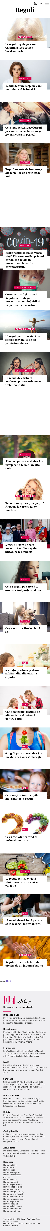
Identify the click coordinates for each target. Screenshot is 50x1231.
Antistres (25, 454)
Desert (15, 1120)
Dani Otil (13, 1037)
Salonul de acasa (31, 1056)
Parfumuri (23, 1051)
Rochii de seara (16, 1065)
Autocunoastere (25, 329)
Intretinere (8, 1101)
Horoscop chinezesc (12, 1174)
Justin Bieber (8, 1039)
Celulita (34, 1053)
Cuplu (41, 1018)
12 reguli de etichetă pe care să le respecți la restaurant (23, 922)
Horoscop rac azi (10, 1182)
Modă (6, 1062)
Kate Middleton (24, 1032)
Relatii (36, 1018)
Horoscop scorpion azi (13, 1194)
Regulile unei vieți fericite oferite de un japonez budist (24, 963)
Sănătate (8, 1078)
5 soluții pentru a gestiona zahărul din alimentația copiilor (22, 673)
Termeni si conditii (33, 1223)
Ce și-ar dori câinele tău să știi (22, 630)
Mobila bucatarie (10, 1134)
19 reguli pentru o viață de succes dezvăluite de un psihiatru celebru (22, 339)
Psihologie (25, 955)
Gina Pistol (40, 1037)
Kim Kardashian (38, 1032)
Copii (24, 663)
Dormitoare (17, 1136)
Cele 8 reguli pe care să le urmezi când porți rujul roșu (23, 588)
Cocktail (28, 1117)
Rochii (9, 1051)
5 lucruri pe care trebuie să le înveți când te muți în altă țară (24, 465)
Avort (35, 1087)
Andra (26, 1037)
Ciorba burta (27, 1122)
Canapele (7, 1136)
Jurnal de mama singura (13, 1139)
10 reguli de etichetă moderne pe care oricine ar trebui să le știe (23, 381)
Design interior (29, 1136)
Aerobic (16, 1101)
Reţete (6, 1112)
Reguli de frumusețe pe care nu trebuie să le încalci (23, 87)
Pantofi (22, 1067)
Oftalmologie (26, 1087)
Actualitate (25, 37)
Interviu (16, 1150)
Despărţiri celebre (21, 1153)
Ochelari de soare (28, 1070)
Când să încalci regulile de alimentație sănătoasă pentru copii (22, 715)
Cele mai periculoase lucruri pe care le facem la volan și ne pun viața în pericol (23, 131)
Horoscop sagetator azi (13, 1196)
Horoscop (8, 1161)
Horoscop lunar (10, 1179)
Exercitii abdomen (28, 1101)
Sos (30, 1115)
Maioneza (22, 1120)
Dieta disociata (23, 1103)
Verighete (15, 1070)
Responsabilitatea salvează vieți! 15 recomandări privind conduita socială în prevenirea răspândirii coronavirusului (24, 260)
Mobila (40, 1134)
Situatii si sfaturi (25, 371)
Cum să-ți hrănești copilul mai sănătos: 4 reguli (22, 796)
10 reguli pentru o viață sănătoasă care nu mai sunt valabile (23, 882)
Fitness (12, 1098)
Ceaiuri (14, 1082)
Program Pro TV (10, 1042)
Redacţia (6, 1226)
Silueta (33, 1103)
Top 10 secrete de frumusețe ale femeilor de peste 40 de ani (23, 172)
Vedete (25, 538)
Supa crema (38, 1117)
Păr (4, 1051)
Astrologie (7, 1177)
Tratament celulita (16, 1056)
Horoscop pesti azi (11, 1201)
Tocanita (20, 1117)
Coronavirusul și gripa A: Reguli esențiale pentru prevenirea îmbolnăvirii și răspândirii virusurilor (22, 300)
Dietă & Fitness (11, 1095)
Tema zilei (25, 120)
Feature (25, 162)
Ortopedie (17, 1089)
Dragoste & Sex (11, 1014)
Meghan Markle (10, 1032)
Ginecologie (38, 1082)
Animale (25, 621)
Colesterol (20, 1084)
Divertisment (10, 1028)
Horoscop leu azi (10, 1203)
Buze (28, 1053)
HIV (10, 1089)
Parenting (41, 1136)
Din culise (7, 1150)
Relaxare (31, 1098)
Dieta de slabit (9, 1103)
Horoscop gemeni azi (12, 1184)
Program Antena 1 (26, 1042)
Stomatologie (9, 1084)
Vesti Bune (34, 1153)
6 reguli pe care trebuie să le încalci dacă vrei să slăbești (23, 755)
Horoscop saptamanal (12, 1211)
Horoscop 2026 (10, 1165)
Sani (5, 1053)
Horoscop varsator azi (12, 1199)
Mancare (7, 1115)
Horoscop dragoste (11, 1172)
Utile (25, 913)
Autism (16, 1141)
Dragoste (7, 1018)
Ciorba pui (16, 1122)
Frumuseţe (25, 79)
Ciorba (20, 1115)
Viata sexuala (26, 1018)
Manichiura (12, 1053)
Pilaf (29, 1120)
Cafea (41, 1115)
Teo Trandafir (21, 1034)
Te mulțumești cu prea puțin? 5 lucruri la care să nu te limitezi (24, 506)
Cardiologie (15, 1087)
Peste (26, 1115)
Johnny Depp (9, 1034)
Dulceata (12, 1117)
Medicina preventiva (25, 287)
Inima (19, 1082)
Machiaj (25, 579)
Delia (32, 1037)
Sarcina (6, 1082)
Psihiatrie (26, 1089)
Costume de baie (10, 1067)
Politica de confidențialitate (13, 1223)
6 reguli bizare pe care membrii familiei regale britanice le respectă (21, 548)
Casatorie (13, 1020)
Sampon (21, 1053)
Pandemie (10, 1156)
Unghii (16, 1051)
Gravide (28, 1139)
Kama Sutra (27, 1020)
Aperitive (7, 1120)
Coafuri (32, 1051)
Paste (14, 1115)
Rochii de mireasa (31, 1065)
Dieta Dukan (20, 1098)
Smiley (20, 1037)
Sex (19, 1020)
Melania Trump (21, 1039)
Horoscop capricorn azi (13, 1191)
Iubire (5, 1020)
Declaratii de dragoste (23, 1023)
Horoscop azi (9, 1170)
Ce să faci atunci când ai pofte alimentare (21, 838)
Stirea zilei (24, 1150)
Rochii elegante (32, 1067)
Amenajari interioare (28, 1134)
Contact (15, 1226)
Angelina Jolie (33, 1034)
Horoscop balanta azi (12, 1206)
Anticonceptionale (33, 1084)
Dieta (25, 746)
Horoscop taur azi (11, 1189)
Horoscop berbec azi (12, 1208)
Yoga (37, 1098)
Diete (5, 1098)
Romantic (16, 1018)
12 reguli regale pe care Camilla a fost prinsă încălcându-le (20, 47)
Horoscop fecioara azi (12, 1187)
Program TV (34, 1039)
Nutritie (25, 871)
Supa (5, 1117)
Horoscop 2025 (10, 1167)
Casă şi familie (11, 1131)
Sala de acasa (19, 1106)
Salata (35, 1115)
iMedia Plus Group (28, 1219)
